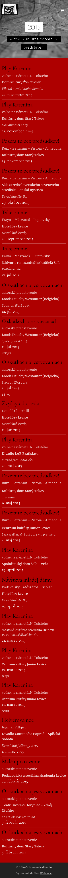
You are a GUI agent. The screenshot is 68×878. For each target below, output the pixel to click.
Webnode (46, 873)
